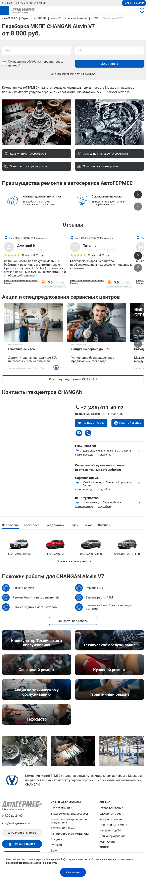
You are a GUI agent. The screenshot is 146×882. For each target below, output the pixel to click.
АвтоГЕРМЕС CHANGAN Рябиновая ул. (29, 238)
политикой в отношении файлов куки (35, 863)
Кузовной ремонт (110, 819)
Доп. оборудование (112, 836)
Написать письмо (93, 423)
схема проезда (84, 454)
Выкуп (55, 850)
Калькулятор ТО (110, 830)
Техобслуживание (111, 808)
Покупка (56, 839)
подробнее (104, 454)
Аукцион (56, 845)
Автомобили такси (63, 828)
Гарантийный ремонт (113, 824)
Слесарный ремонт (112, 813)
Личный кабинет (23, 844)
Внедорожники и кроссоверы (70, 813)
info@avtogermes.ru (16, 823)
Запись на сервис (134, 3)
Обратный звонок (129, 423)
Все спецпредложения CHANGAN (73, 379)
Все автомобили (61, 808)
